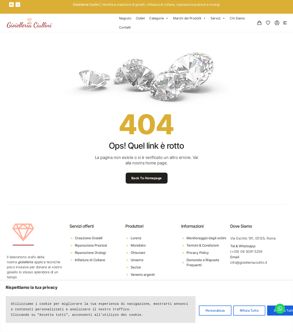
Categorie (158, 18)
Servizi (218, 18)
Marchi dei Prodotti (189, 18)
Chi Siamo (237, 18)
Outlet (140, 18)
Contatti (125, 27)
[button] (285, 22)
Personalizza (215, 310)
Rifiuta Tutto (249, 310)
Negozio (125, 18)
